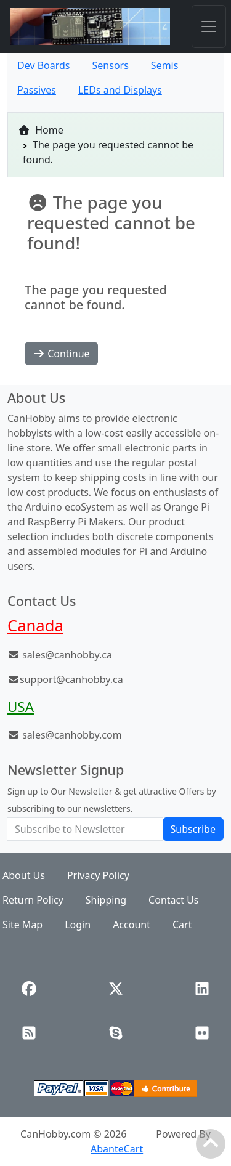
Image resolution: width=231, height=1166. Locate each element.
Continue (61, 353)
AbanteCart (117, 1149)
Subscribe (193, 829)
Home (40, 130)
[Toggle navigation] (209, 26)
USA (20, 706)
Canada (35, 625)
